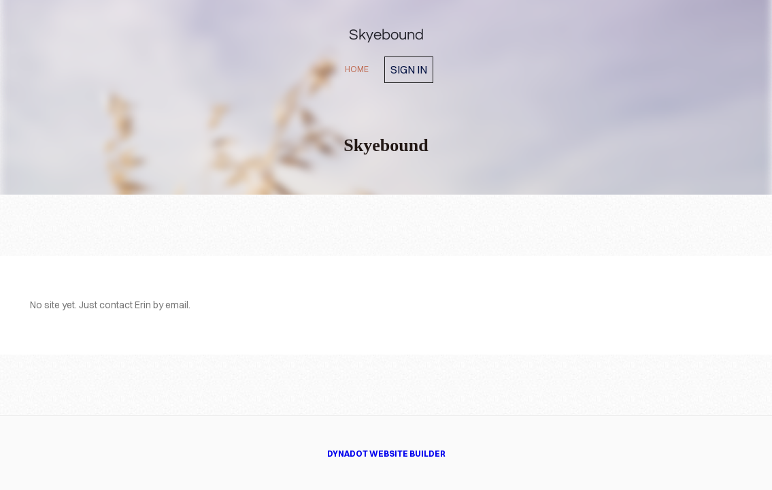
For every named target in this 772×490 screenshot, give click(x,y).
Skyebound (386, 35)
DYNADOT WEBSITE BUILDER (386, 453)
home (357, 69)
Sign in (408, 69)
